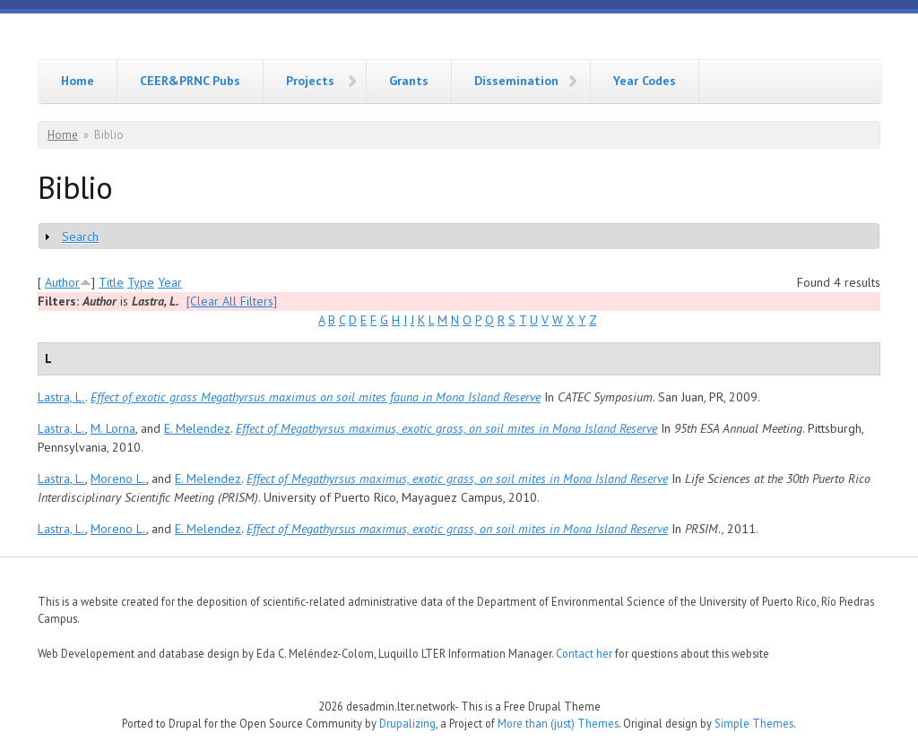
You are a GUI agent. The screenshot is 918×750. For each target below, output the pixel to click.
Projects (310, 81)
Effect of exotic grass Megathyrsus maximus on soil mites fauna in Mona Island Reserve (316, 397)
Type (140, 282)
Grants (409, 81)
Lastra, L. (61, 397)
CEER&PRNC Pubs (190, 81)
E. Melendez (197, 428)
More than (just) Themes (558, 723)
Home (77, 81)
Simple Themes (753, 723)
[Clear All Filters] (231, 301)
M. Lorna (113, 428)
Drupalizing (407, 723)
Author (62, 282)
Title (111, 282)
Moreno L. (118, 478)
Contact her (584, 653)
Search (80, 236)
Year (170, 282)
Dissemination (516, 81)
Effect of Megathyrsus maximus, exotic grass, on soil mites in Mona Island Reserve (446, 428)
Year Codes (644, 81)
